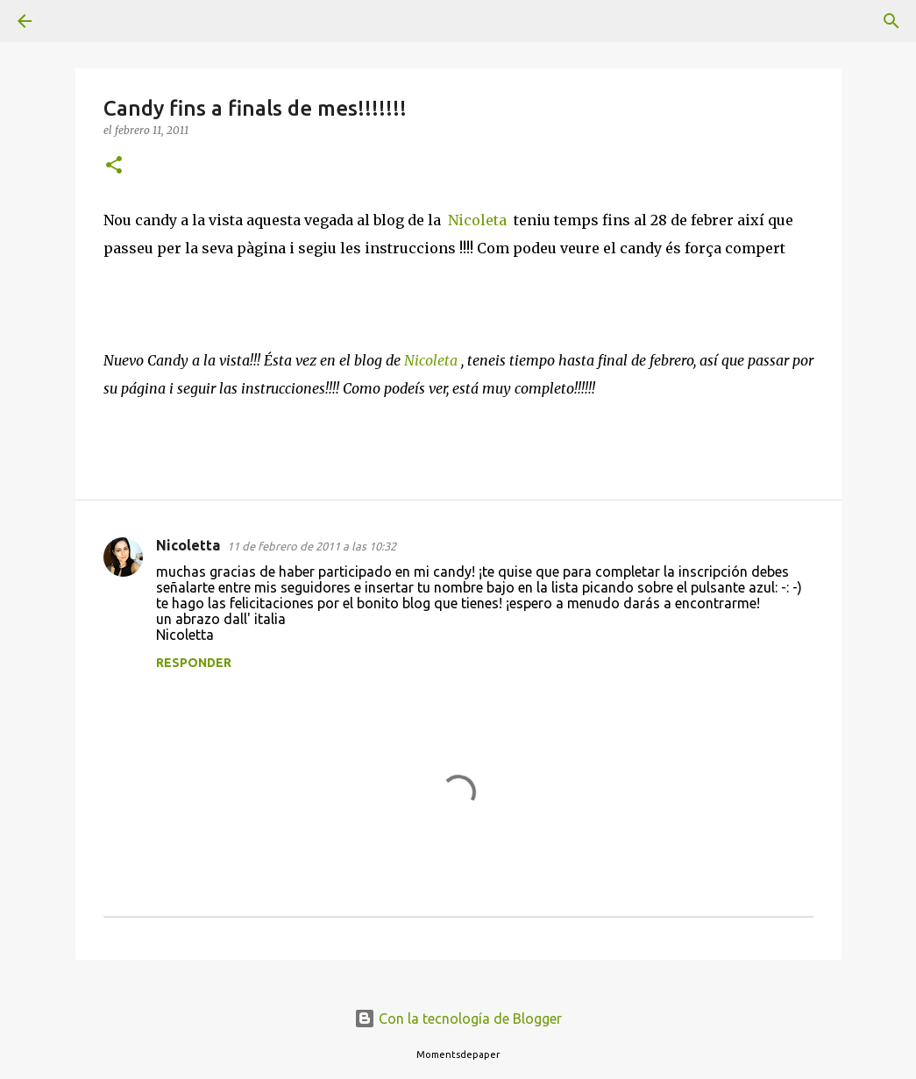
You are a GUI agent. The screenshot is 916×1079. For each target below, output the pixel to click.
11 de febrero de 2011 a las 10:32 (311, 546)
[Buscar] (73, 21)
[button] (113, 166)
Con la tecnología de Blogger (458, 1018)
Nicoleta (477, 220)
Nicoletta (188, 545)
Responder (193, 663)
